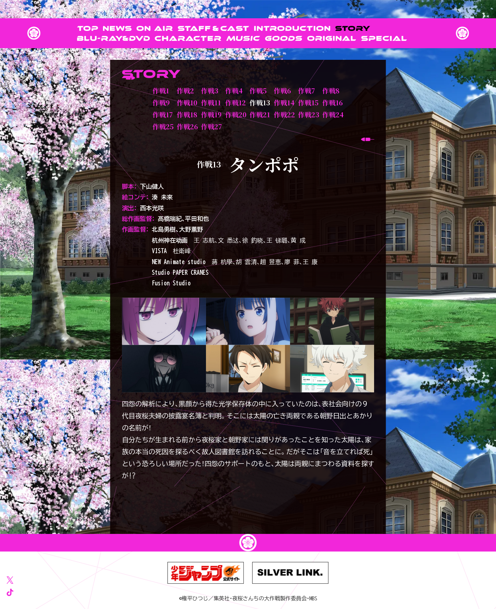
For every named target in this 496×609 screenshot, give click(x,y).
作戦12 (235, 102)
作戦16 (332, 102)
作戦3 (209, 90)
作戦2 (185, 90)
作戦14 (284, 102)
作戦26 (187, 126)
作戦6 (282, 90)
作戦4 (234, 90)
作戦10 (187, 102)
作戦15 (308, 102)
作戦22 (284, 114)
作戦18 (187, 114)
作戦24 (333, 114)
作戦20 (236, 114)
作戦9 (161, 102)
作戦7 (306, 90)
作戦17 (162, 114)
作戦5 (258, 90)
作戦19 (211, 114)
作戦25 (163, 126)
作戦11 (211, 102)
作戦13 (259, 102)
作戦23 (308, 114)
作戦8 (331, 90)
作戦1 (160, 90)
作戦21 (259, 114)
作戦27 (211, 126)
